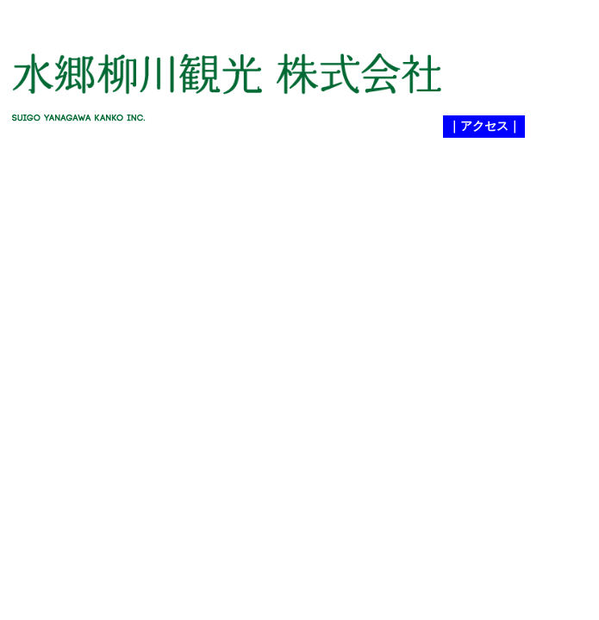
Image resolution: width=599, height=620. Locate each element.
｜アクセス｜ (484, 126)
